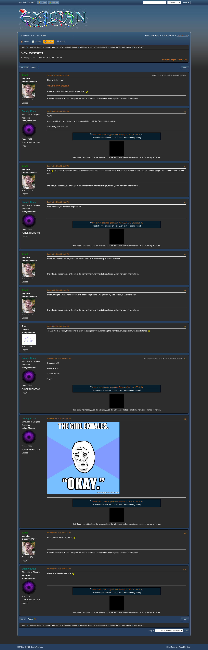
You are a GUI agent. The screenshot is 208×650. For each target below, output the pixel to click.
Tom (24, 326)
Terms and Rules (177, 647)
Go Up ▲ (187, 647)
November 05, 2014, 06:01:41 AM (59, 358)
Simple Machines (37, 647)
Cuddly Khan (29, 111)
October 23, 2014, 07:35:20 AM (58, 111)
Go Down (24, 67)
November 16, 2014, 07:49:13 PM (59, 569)
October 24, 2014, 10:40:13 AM (58, 202)
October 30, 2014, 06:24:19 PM (58, 290)
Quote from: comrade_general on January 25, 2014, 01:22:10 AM (117, 135)
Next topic (182, 60)
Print (185, 67)
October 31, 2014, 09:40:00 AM (58, 326)
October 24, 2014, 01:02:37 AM (58, 166)
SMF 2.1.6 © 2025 (23, 647)
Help (168, 647)
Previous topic (169, 60)
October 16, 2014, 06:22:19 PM (58, 75)
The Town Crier (182, 35)
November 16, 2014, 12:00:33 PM (59, 532)
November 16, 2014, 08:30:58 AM (59, 418)
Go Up (22, 619)
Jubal (25, 75)
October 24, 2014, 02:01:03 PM (58, 254)
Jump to (151, 631)
